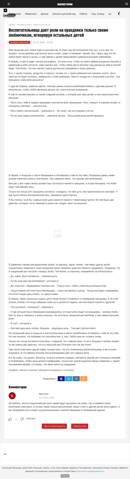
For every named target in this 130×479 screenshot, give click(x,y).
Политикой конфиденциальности (90, 471)
